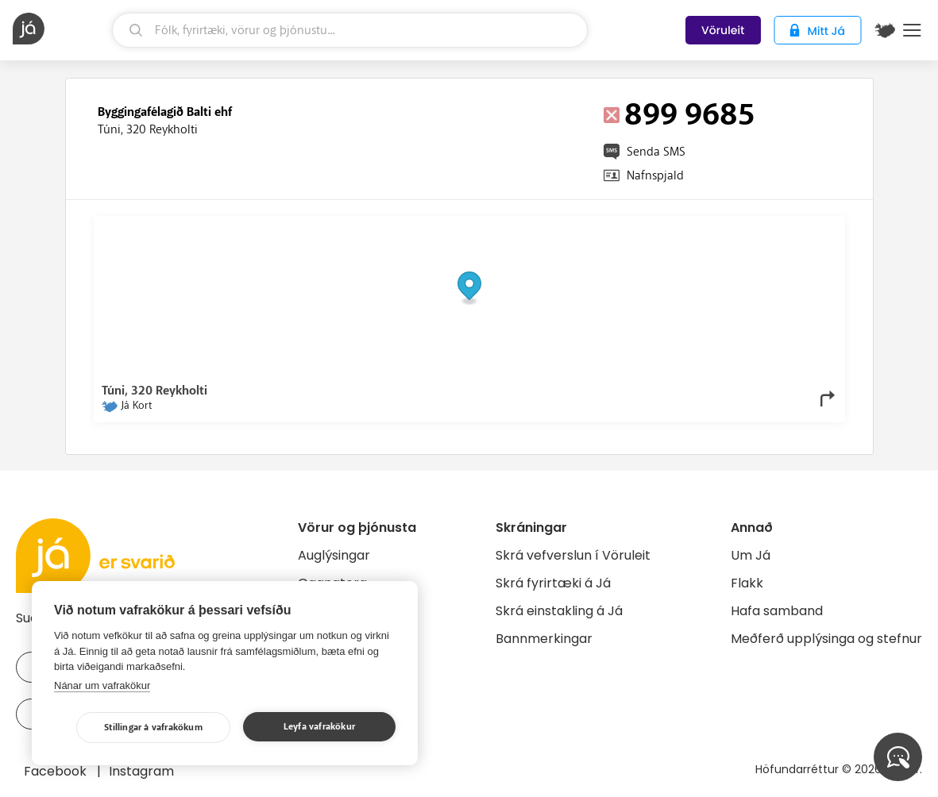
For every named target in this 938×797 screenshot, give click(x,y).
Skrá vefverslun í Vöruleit (573, 555)
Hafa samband (777, 611)
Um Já (750, 555)
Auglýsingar (334, 555)
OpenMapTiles (806, 227)
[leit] (350, 30)
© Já (673, 227)
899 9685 (689, 115)
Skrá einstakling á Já (559, 611)
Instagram (141, 771)
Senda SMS (656, 152)
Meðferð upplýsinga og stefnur (826, 639)
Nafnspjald (655, 175)
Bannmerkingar (544, 639)
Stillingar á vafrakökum (153, 727)
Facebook (57, 771)
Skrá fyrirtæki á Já (553, 583)
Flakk (747, 583)
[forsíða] (60, 28)
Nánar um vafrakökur (102, 685)
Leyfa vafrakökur (319, 727)
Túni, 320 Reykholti (148, 129)
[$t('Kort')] (884, 30)
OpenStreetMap (729, 227)
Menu (912, 30)
